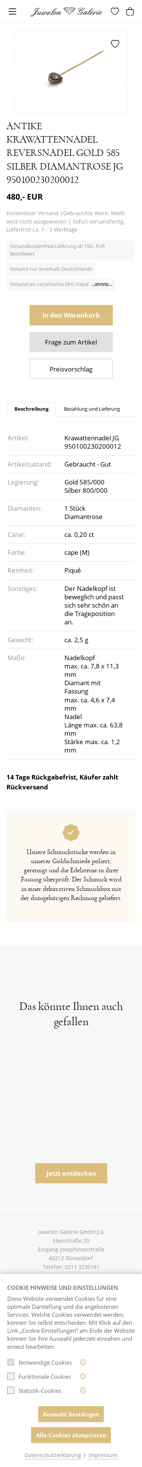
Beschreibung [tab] (31, 408)
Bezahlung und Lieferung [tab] (92, 408)
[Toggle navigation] (12, 12)
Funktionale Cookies (39, 1376)
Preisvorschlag (71, 369)
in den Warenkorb (71, 315)
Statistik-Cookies (34, 1390)
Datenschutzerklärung (53, 1455)
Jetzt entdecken (71, 1173)
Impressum (103, 1455)
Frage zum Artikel (71, 342)
